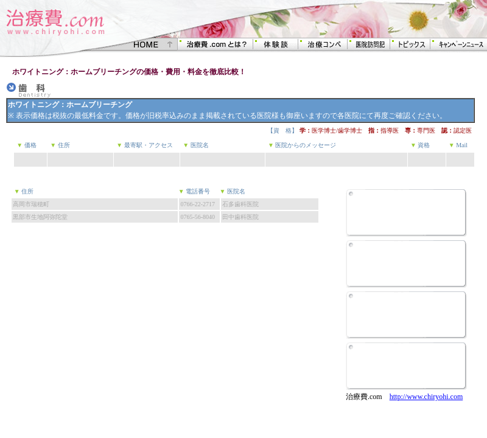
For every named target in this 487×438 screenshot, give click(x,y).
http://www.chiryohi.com (426, 396)
